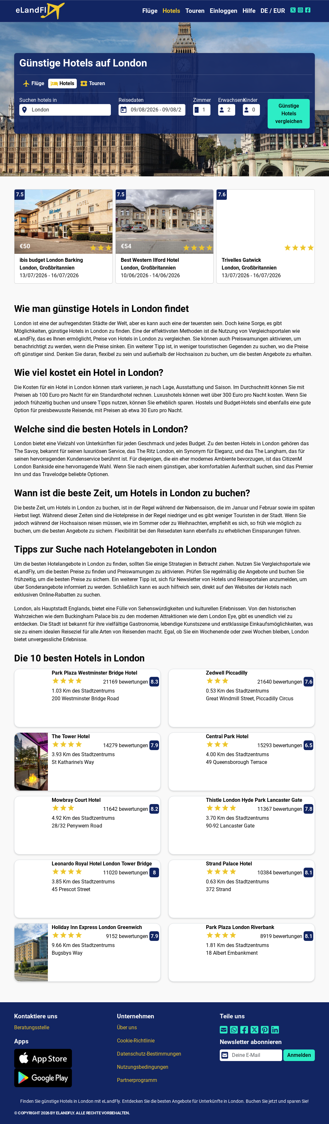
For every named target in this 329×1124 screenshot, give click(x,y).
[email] (255, 1055)
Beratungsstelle (31, 1027)
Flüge (149, 10)
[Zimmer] (204, 110)
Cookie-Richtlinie (136, 1041)
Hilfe (249, 10)
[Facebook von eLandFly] (308, 10)
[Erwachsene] (229, 110)
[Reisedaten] (156, 110)
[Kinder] (254, 110)
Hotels (171, 10)
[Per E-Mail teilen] (223, 1034)
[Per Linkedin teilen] (275, 1034)
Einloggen (223, 10)
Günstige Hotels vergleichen (288, 113)
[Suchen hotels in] (69, 110)
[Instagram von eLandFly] (301, 10)
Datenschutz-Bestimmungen (149, 1054)
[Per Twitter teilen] (254, 1034)
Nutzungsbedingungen (142, 1067)
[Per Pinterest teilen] (265, 1034)
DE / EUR (273, 10)
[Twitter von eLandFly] (294, 10)
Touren (195, 10)
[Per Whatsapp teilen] (234, 1034)
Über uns (127, 1027)
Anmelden (299, 1055)
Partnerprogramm (137, 1080)
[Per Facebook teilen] (244, 1034)
